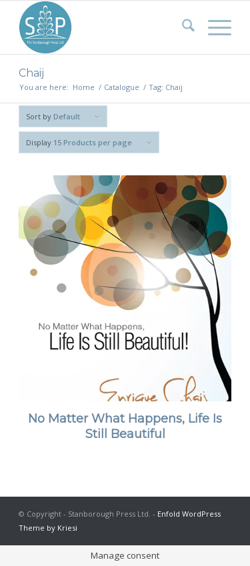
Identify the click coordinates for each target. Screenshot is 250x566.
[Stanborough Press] (104, 27)
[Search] (182, 27)
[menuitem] (182, 27)
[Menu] (213, 27)
